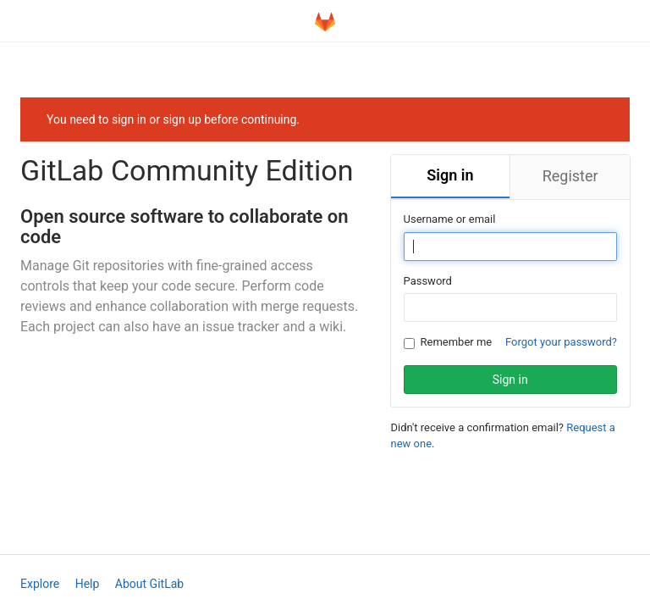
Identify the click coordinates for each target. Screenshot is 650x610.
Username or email (450, 219)
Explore (39, 584)
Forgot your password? (561, 342)
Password (428, 280)
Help (87, 584)
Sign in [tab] (450, 175)
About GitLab (149, 584)
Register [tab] (570, 176)
